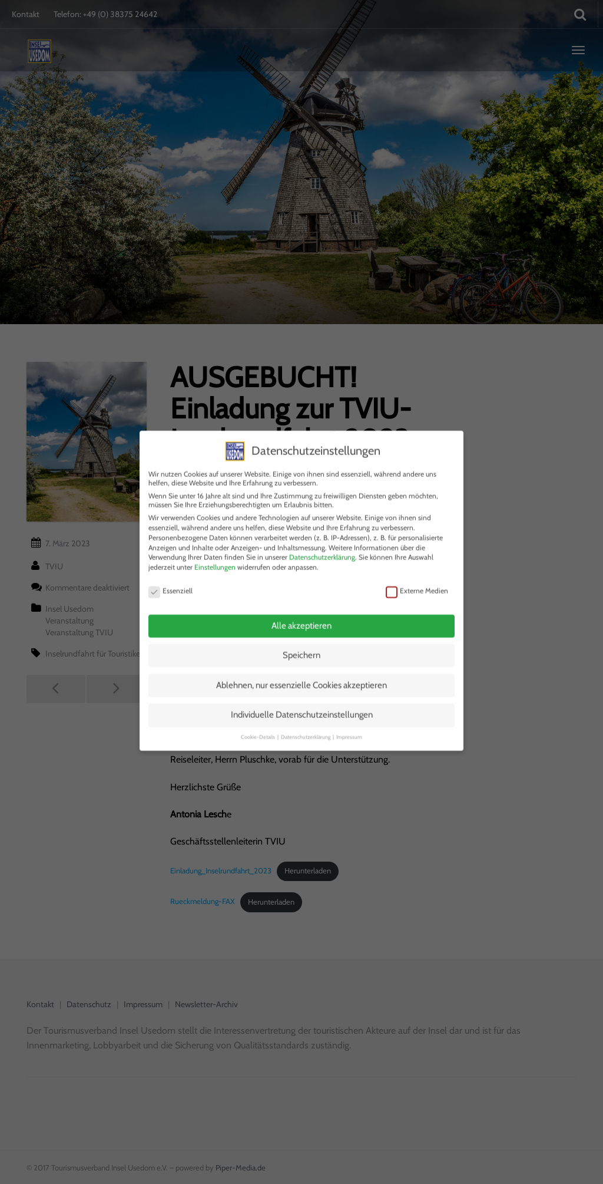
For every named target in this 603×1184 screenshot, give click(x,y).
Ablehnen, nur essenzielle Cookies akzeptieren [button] (301, 675)
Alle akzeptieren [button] (301, 616)
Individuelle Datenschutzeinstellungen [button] (302, 705)
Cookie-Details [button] (258, 727)
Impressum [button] (349, 727)
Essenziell (170, 580)
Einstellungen (215, 557)
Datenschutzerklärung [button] (306, 727)
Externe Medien (417, 580)
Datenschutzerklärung (322, 547)
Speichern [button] (301, 646)
